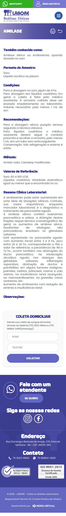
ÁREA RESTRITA (51, 4)
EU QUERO (31, 398)
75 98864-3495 (46, 458)
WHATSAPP (15, 4)
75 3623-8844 (21, 458)
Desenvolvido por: (33, 505)
